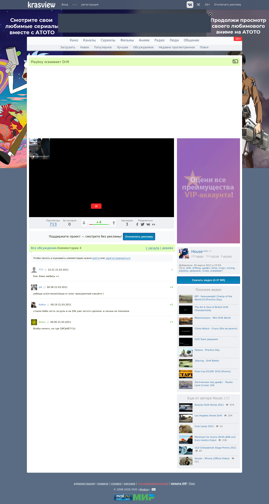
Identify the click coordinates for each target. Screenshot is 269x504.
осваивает (216, 270)
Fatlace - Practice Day (207, 350)
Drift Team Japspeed (206, 339)
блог (192, 483)
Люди (174, 40)
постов (215, 256)
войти (96, 258)
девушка (195, 270)
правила (102, 483)
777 (41, 269)
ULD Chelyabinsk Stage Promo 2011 (215, 447)
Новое (84, 47)
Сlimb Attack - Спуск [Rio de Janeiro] (216, 328)
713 (53, 224)
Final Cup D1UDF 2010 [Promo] (213, 371)
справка (116, 483)
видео (199, 256)
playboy (183, 270)
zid (40, 287)
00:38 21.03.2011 (57, 287)
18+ (207, 4)
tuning (230, 268)
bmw (214, 268)
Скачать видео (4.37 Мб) (208, 280)
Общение (191, 40)
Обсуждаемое (143, 47)
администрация (84, 483)
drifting (196, 268)
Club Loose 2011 (204, 426)
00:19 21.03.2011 (61, 304)
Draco (42, 322)
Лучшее (122, 47)
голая (205, 270)
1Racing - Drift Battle (207, 360)
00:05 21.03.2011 (60, 322)
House (197, 251)
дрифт (206, 268)
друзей (227, 256)
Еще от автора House (208, 398)
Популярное (103, 47)
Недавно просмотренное (177, 47)
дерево (167, 248)
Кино (74, 40)
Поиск (204, 47)
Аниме (144, 40)
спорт (222, 268)
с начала (152, 248)
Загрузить (67, 47)
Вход (65, 4)
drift (188, 268)
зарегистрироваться (117, 258)
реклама (129, 483)
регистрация (89, 4)
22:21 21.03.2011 (58, 269)
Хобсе (42, 304)
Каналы (89, 40)
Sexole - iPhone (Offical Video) (212, 458)
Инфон (144, 489)
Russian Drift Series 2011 (209, 405)
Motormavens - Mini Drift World (213, 318)
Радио (159, 40)
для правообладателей (153, 483)
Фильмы (127, 40)
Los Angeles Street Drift (208, 415)
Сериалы (108, 40)
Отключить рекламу (227, 4)
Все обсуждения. (44, 248)
